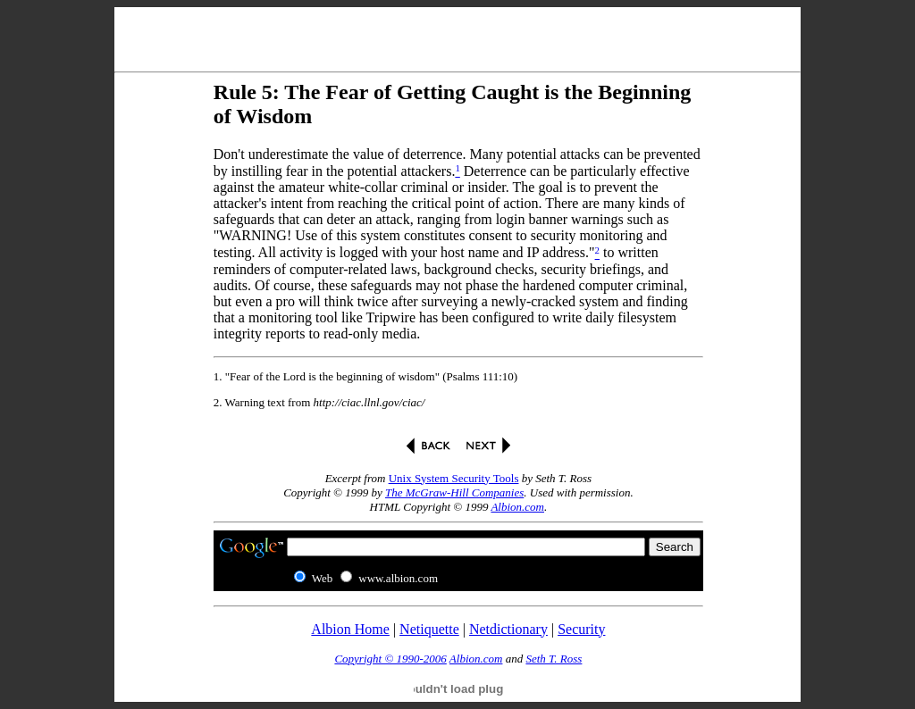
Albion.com (517, 506)
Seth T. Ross (553, 658)
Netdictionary (508, 629)
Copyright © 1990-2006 (390, 658)
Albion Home (350, 629)
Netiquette (429, 629)
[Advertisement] (457, 36)
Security (581, 629)
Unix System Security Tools (454, 478)
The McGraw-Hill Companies (454, 492)
